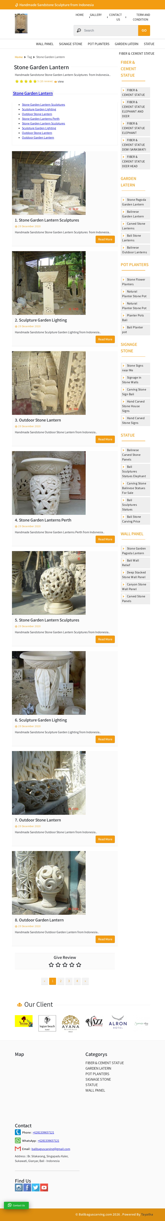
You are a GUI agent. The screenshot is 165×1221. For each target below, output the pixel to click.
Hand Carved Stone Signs (133, 420)
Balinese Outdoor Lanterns (134, 249)
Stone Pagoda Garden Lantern (134, 202)
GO (144, 30)
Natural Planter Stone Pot (134, 293)
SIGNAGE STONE (70, 44)
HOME (80, 15)
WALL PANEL (44, 44)
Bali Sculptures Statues (129, 504)
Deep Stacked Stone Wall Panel (134, 574)
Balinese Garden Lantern (133, 214)
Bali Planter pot (132, 329)
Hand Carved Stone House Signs (133, 406)
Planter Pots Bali (133, 317)
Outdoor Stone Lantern (37, 114)
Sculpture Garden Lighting (39, 109)
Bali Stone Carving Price (131, 519)
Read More (105, 239)
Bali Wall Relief (130, 562)
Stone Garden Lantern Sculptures (43, 105)
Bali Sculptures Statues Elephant (134, 471)
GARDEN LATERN (126, 44)
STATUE (149, 44)
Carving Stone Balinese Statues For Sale (134, 488)
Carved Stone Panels (133, 598)
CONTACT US (115, 17)
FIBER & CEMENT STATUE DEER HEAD (133, 161)
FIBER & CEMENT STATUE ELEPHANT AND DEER (133, 109)
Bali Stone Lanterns (131, 237)
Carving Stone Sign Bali (134, 391)
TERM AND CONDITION (141, 17)
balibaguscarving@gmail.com (51, 1149)
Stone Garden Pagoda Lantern (134, 550)
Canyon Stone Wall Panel (134, 586)
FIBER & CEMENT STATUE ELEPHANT (133, 128)
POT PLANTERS (98, 44)
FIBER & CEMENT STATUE (136, 53)
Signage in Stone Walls (131, 379)
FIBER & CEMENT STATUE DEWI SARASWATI (134, 145)
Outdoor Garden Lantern (38, 137)
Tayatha (147, 1214)
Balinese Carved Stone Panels (131, 455)
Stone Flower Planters (133, 281)
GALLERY (96, 15)
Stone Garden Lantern (33, 93)
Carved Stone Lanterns (133, 226)
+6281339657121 (43, 1132)
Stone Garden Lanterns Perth (41, 119)
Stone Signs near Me (132, 367)
